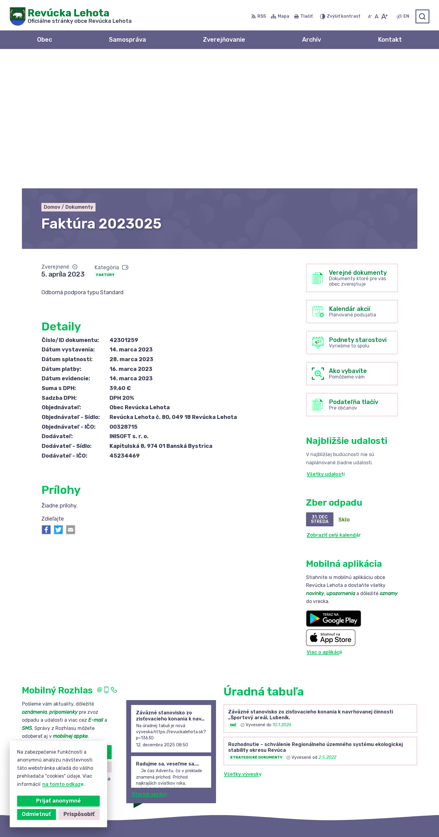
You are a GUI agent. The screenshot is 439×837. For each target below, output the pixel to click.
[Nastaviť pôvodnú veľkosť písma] (376, 16)
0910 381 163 (359, 780)
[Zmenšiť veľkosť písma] (370, 16)
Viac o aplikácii (324, 522)
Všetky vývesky (243, 644)
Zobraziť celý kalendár (334, 405)
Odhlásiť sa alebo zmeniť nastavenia (66, 648)
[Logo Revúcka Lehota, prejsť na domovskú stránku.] (71, 16)
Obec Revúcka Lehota (309, 820)
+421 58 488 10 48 (366, 773)
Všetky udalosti (326, 344)
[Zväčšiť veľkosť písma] (384, 16)
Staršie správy (149, 664)
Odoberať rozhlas (66, 622)
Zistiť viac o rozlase (66, 636)
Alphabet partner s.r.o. (210, 820)
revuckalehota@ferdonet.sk (378, 787)
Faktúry (105, 144)
